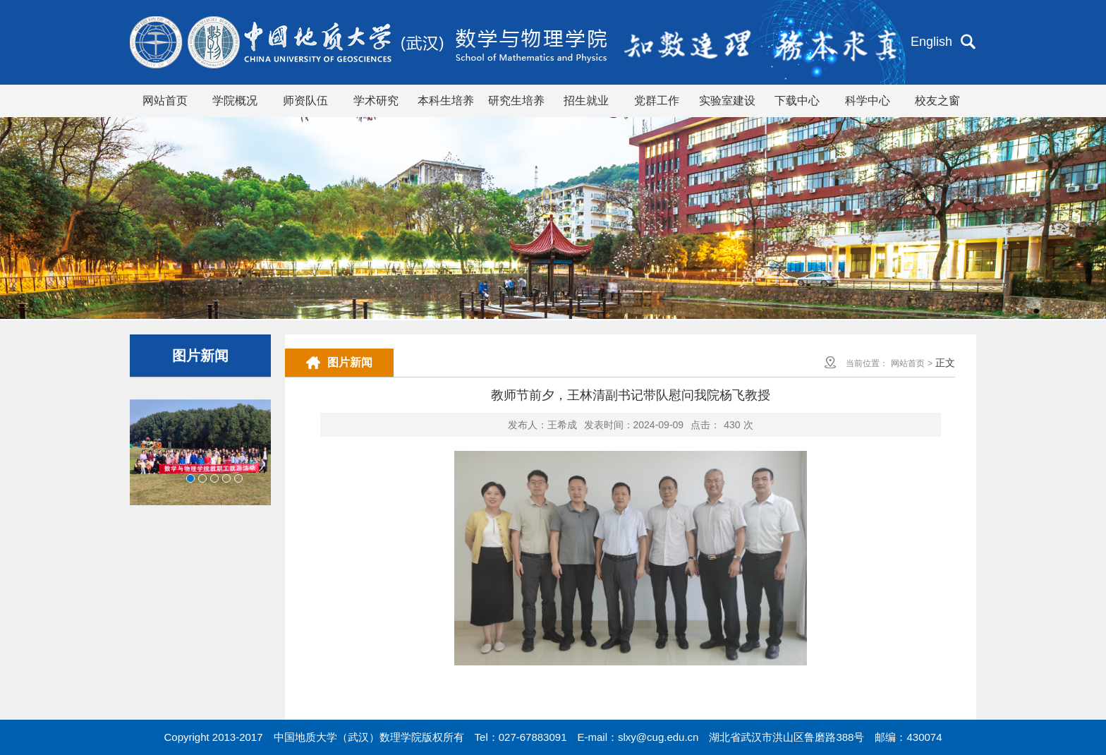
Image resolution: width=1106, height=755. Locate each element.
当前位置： (867, 363)
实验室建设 (727, 101)
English (931, 42)
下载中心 (797, 101)
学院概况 (234, 101)
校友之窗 (937, 101)
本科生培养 (446, 101)
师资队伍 (305, 101)
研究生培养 (516, 101)
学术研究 (376, 101)
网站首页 (165, 101)
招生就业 (586, 101)
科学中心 (867, 101)
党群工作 (656, 101)
